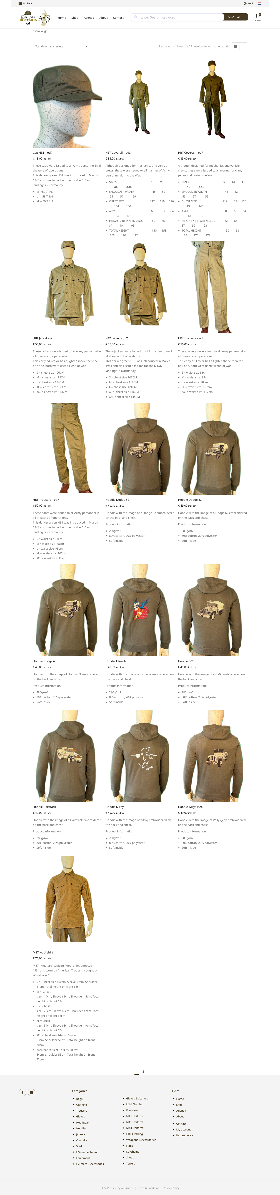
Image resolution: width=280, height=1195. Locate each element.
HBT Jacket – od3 (44, 338)
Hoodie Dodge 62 (190, 500)
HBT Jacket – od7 (117, 338)
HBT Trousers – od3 (191, 338)
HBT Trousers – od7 (46, 500)
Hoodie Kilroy (115, 807)
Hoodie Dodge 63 (44, 661)
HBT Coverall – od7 (190, 153)
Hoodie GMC (186, 661)
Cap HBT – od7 (42, 153)
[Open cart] (258, 18)
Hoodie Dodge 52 (117, 500)
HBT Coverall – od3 (118, 153)
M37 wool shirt (43, 952)
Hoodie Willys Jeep (190, 807)
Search (235, 17)
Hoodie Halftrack (44, 807)
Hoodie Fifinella (116, 661)
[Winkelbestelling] (61, 46)
